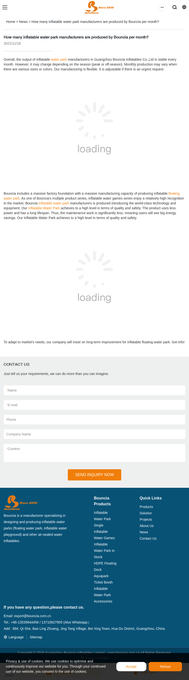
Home (10, 22)
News (23, 22)
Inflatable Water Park (44, 208)
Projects (146, 519)
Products (146, 507)
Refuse (165, 667)
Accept (131, 667)
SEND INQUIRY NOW (94, 475)
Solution (146, 513)
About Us (147, 526)
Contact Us (148, 538)
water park (59, 59)
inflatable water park (54, 203)
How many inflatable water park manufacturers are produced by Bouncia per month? (95, 22)
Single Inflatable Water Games (104, 531)
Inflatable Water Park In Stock (104, 550)
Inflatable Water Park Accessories (103, 595)
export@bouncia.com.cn (32, 616)
